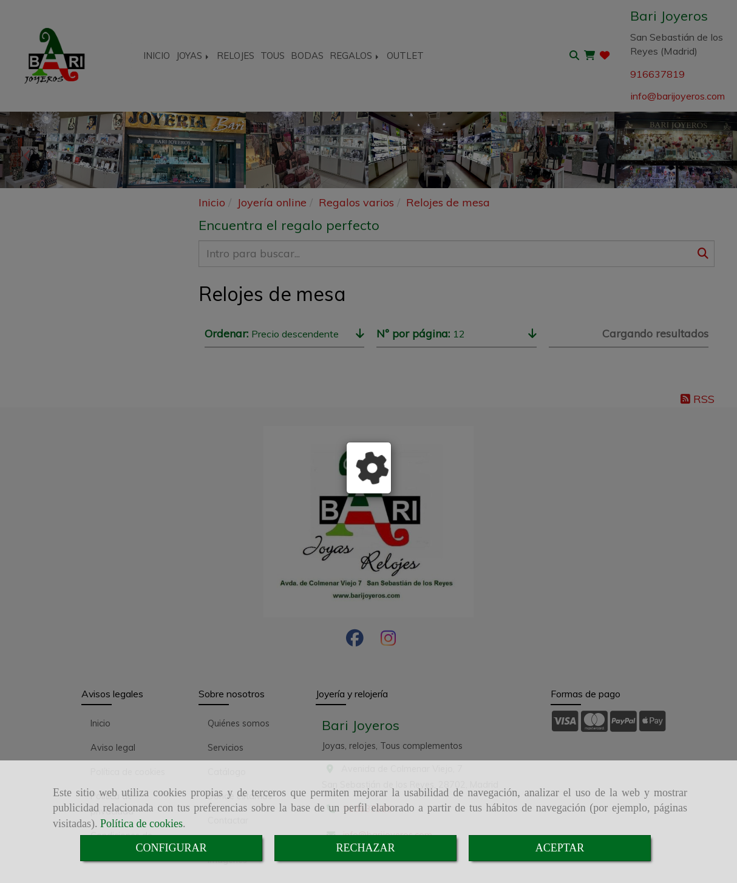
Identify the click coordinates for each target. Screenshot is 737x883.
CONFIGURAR (170, 848)
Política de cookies (141, 823)
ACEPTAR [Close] (560, 848)
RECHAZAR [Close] (365, 848)
